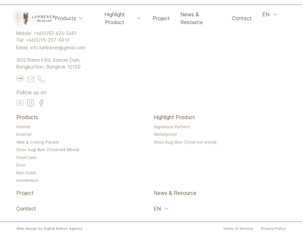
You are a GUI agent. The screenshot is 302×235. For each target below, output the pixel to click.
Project (161, 18)
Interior (23, 126)
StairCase (26, 157)
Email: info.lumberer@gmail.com (50, 47)
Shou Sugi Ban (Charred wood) (185, 142)
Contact (242, 18)
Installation (27, 180)
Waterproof (165, 134)
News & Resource (191, 18)
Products (69, 18)
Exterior (24, 134)
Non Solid (26, 172)
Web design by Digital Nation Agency (49, 228)
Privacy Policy (273, 228)
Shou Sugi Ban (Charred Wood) (47, 149)
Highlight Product (123, 18)
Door (21, 164)
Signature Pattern (172, 126)
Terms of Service (238, 228)
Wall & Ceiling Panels (37, 142)
